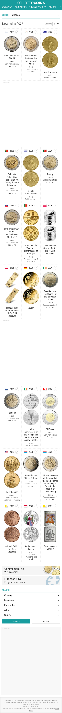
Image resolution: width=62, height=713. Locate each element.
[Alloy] (31, 610)
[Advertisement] (31, 115)
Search (53, 7)
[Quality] (31, 615)
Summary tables (37, 7)
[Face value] (31, 605)
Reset (46, 621)
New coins (7, 7)
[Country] (31, 595)
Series (5, 15)
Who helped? (35, 707)
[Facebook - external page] (60, 7)
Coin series (20, 7)
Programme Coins (31, 580)
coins (14, 570)
